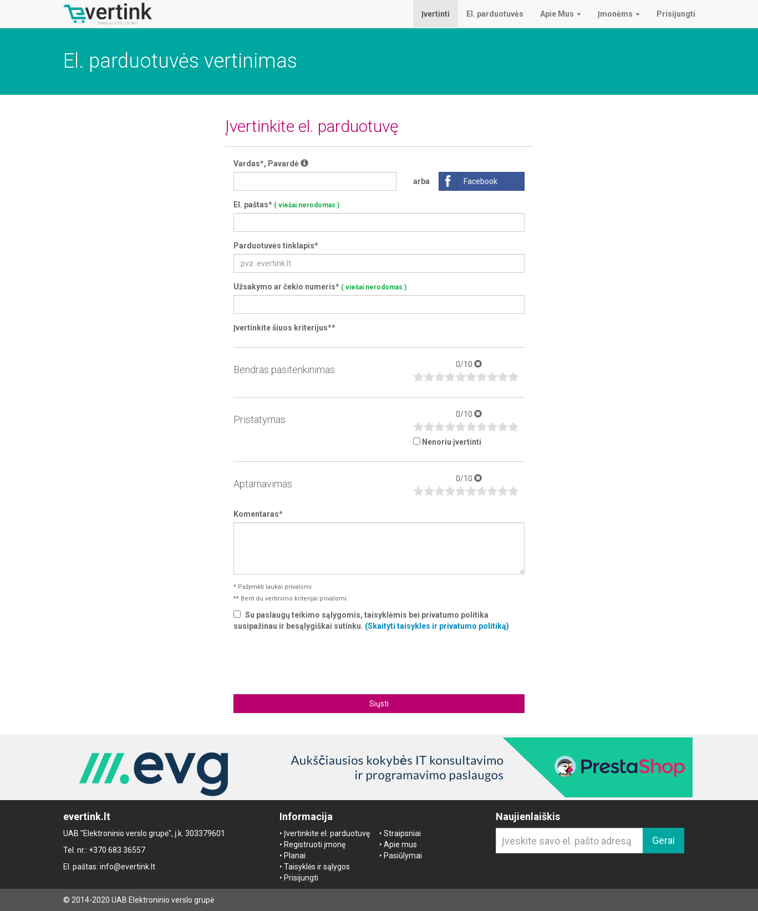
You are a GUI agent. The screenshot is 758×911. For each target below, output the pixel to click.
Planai (295, 855)
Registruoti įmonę (314, 844)
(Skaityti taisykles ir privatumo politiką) (437, 626)
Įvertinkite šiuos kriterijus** (284, 327)
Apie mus (400, 844)
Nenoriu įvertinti (451, 441)
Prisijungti (301, 877)
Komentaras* (258, 514)
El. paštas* (286, 204)
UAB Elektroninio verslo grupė (162, 899)
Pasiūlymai (403, 855)
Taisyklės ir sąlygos (317, 866)
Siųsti (379, 703)
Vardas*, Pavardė (270, 163)
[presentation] (379, 661)
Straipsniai (402, 833)
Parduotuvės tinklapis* (275, 245)
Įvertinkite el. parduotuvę (327, 833)
